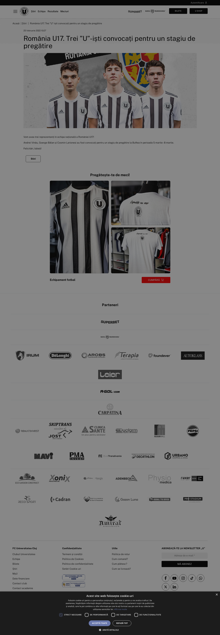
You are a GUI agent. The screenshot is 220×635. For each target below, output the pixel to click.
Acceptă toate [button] (99, 623)
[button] (110, 629)
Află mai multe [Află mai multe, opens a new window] (120, 609)
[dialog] (110, 613)
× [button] (216, 595)
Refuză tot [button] (122, 623)
